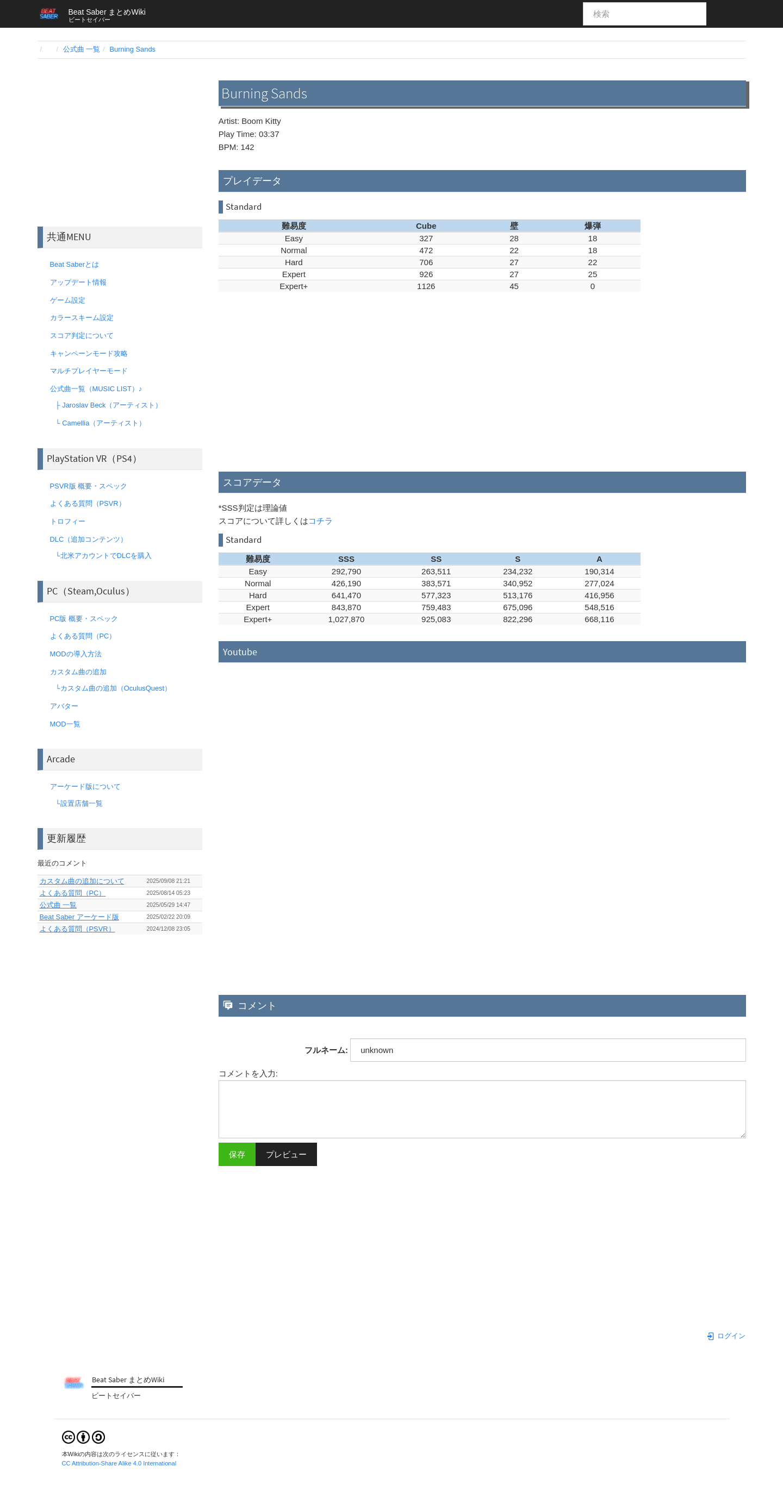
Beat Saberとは (71, 264)
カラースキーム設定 (78, 318)
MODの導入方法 (72, 654)
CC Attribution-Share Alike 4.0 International (119, 1463)
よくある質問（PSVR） (84, 503)
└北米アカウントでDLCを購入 (100, 556)
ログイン (725, 1336)
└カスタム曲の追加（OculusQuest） (110, 688)
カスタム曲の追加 (75, 672)
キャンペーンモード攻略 (85, 353)
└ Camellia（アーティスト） (97, 423)
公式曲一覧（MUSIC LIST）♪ (92, 389)
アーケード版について (82, 786)
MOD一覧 (61, 724)
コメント (250, 1005)
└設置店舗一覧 (75, 803)
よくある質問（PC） (79, 636)
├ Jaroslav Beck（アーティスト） (105, 405)
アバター (60, 706)
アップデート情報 (75, 282)
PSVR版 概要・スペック (85, 486)
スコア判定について (78, 335)
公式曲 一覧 (82, 49)
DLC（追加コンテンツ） (85, 539)
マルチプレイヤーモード (85, 371)
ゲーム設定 (64, 300)
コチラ (320, 520)
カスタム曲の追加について (82, 881)
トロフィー (64, 521)
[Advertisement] (119, 142)
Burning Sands (133, 49)
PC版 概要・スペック (81, 619)
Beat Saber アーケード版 (79, 917)
